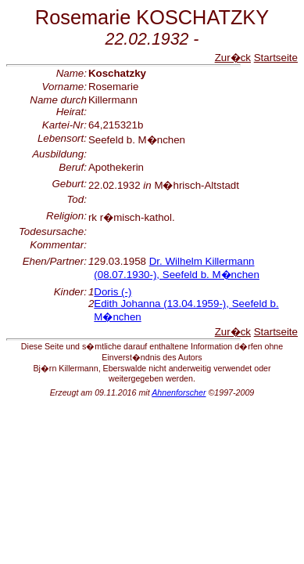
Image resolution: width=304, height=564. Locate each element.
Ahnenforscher (179, 392)
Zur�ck (233, 57)
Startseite (276, 57)
